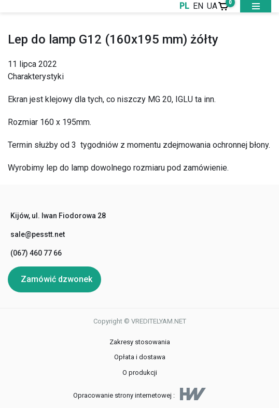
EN (198, 6)
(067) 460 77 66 (36, 253)
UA (212, 6)
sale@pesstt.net (37, 234)
